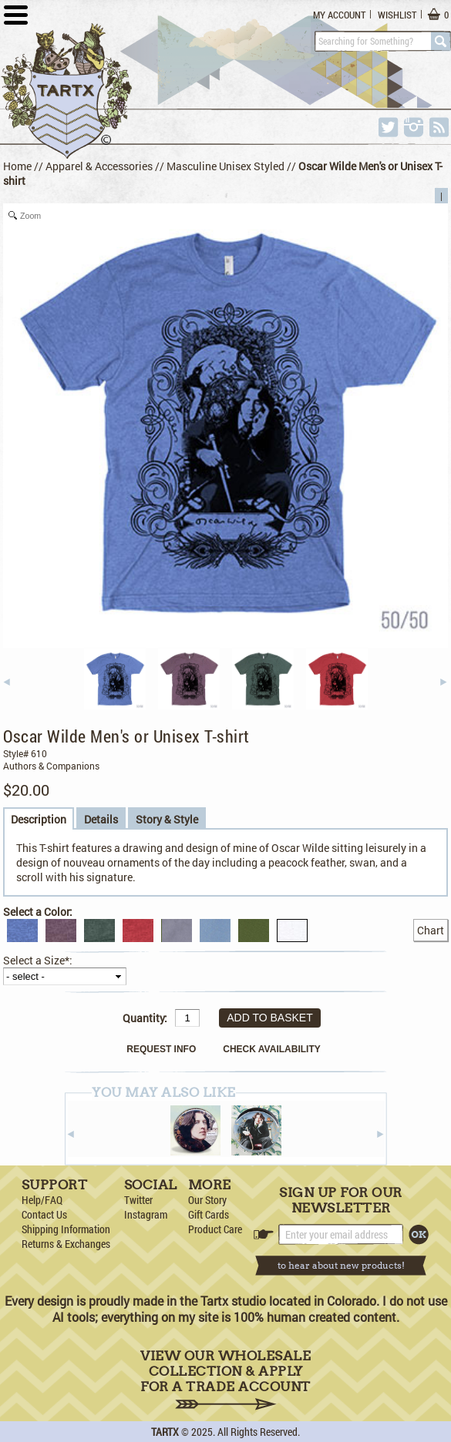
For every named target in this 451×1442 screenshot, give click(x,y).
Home (17, 166)
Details (101, 819)
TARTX (165, 1431)
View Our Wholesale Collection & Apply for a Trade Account (225, 1379)
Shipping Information (66, 1229)
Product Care (215, 1229)
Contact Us (44, 1214)
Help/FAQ (42, 1199)
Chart (430, 930)
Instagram (145, 1214)
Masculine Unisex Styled (225, 166)
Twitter (138, 1199)
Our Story (207, 1199)
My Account (339, 15)
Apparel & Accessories (99, 166)
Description (38, 819)
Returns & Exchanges (66, 1243)
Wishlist (397, 15)
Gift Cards (208, 1214)
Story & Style (167, 819)
